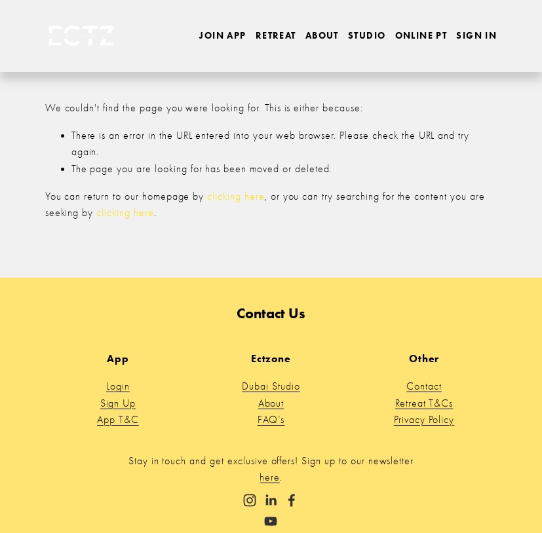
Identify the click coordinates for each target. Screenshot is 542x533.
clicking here (235, 196)
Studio (367, 35)
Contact (424, 386)
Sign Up (118, 403)
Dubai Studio (271, 386)
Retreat (276, 35)
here (270, 477)
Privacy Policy (424, 420)
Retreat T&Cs (424, 403)
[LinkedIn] (270, 500)
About (322, 35)
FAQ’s (271, 420)
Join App (222, 35)
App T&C (118, 420)
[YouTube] (270, 521)
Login (118, 386)
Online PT (421, 35)
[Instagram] (249, 500)
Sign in (476, 35)
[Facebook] (291, 500)
